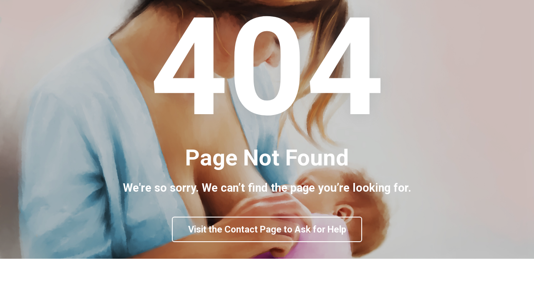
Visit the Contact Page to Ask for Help (267, 250)
